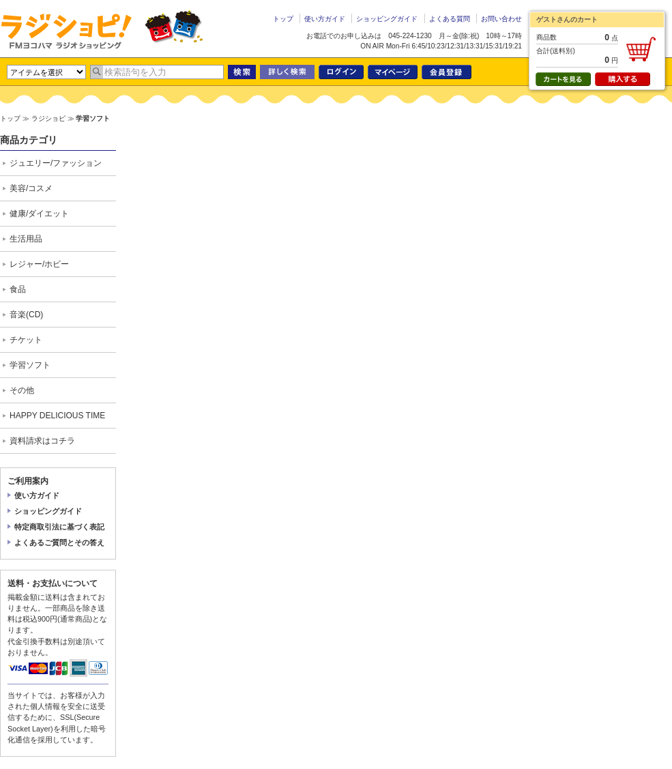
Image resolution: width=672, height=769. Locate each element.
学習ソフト (30, 365)
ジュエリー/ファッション (56, 163)
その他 (22, 390)
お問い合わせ (501, 19)
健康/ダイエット (39, 213)
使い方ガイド (324, 19)
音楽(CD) (26, 314)
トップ (283, 19)
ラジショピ (66, 31)
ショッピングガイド (387, 19)
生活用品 (26, 239)
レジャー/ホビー (39, 264)
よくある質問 (449, 19)
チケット (26, 340)
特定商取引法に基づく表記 (59, 527)
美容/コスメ (31, 188)
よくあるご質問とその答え (59, 542)
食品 (18, 289)
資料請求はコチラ (42, 441)
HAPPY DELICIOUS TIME (57, 415)
